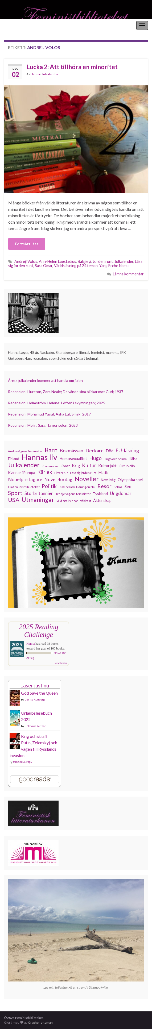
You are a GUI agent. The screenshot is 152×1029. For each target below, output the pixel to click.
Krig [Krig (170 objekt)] (76, 465)
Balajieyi (84, 261)
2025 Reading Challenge (38, 631)
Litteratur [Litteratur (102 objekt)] (61, 472)
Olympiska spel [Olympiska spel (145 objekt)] (130, 479)
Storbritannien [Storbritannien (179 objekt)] (39, 493)
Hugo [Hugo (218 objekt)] (95, 458)
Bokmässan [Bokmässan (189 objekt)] (71, 450)
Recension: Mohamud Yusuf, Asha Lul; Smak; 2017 (49, 414)
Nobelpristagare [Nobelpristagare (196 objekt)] (25, 479)
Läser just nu (34, 685)
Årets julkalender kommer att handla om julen (45, 380)
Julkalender (50, 74)
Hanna (35, 74)
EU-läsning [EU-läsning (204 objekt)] (127, 450)
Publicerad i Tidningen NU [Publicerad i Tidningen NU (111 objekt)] (77, 487)
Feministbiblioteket (22, 25)
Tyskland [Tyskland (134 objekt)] (100, 493)
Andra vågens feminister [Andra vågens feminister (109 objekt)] (25, 451)
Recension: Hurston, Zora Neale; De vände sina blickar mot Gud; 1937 (65, 391)
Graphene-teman (40, 1022)
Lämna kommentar (128, 274)
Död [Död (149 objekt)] (109, 450)
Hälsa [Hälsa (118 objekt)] (133, 459)
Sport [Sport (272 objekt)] (15, 493)
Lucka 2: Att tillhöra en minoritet (72, 66)
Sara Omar (43, 265)
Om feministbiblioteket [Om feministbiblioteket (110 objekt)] (24, 487)
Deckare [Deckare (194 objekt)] (94, 450)
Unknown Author (35, 725)
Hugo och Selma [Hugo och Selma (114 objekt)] (115, 459)
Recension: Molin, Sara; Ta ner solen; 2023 (43, 425)
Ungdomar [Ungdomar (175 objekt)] (121, 493)
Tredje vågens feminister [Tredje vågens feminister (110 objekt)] (73, 494)
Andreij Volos (25, 261)
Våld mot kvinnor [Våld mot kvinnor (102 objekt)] (67, 500)
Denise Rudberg (34, 699)
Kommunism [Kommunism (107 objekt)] (50, 466)
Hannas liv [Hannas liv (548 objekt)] (39, 457)
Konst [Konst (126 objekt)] (65, 466)
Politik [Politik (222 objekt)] (49, 486)
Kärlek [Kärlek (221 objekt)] (44, 472)
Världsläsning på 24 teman (76, 265)
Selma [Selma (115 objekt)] (118, 487)
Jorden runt (103, 261)
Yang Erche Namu (114, 265)
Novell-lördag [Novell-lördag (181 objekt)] (58, 479)
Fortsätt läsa (27, 244)
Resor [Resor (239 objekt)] (104, 486)
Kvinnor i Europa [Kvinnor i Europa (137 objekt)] (21, 472)
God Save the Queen (39, 692)
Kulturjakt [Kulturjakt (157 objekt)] (107, 465)
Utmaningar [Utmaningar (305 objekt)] (38, 499)
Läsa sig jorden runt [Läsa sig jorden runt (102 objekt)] (83, 472)
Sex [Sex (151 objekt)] (128, 486)
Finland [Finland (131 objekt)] (13, 459)
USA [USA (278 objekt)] (13, 500)
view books (61, 663)
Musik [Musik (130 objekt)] (103, 472)
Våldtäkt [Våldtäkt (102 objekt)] (85, 500)
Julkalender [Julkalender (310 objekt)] (24, 465)
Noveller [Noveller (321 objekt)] (87, 479)
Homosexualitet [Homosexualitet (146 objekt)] (73, 458)
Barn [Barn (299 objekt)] (51, 450)
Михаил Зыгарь (22, 761)
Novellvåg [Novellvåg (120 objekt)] (108, 480)
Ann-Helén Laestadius (57, 261)
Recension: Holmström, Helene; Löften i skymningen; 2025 (56, 403)
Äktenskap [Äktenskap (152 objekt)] (102, 500)
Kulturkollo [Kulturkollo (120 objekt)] (127, 466)
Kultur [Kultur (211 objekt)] (89, 465)
